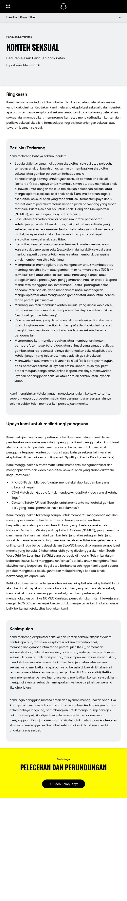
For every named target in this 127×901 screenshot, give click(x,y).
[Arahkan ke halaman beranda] (63, 6)
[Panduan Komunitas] (63, 17)
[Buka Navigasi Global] (30, 6)
